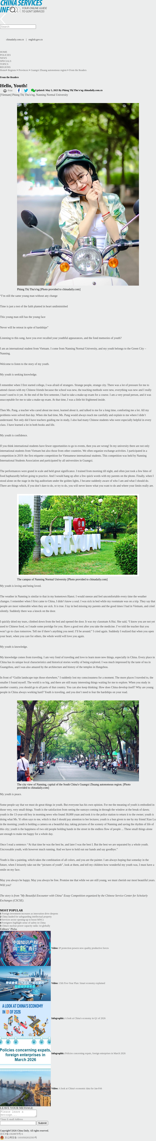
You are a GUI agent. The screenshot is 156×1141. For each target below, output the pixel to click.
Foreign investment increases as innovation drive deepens (30, 913)
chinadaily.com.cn (15, 39)
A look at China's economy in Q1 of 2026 (85, 1018)
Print (10, 90)
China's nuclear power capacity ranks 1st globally (26, 925)
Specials (5, 61)
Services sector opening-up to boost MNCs (23, 919)
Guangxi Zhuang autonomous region (49, 70)
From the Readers (78, 70)
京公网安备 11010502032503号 (21, 1138)
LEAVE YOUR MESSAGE (16, 1108)
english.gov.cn (36, 39)
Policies (5, 55)
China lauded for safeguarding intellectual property (27, 916)
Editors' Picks (8, 929)
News (3, 58)
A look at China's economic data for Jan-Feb (80, 1088)
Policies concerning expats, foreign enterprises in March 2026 (95, 1053)
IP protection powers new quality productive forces (84, 948)
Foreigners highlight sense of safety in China (24, 922)
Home (3, 52)
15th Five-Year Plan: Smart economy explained (82, 983)
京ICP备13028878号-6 (11, 1135)
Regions (5, 67)
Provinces (23, 70)
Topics (4, 64)
